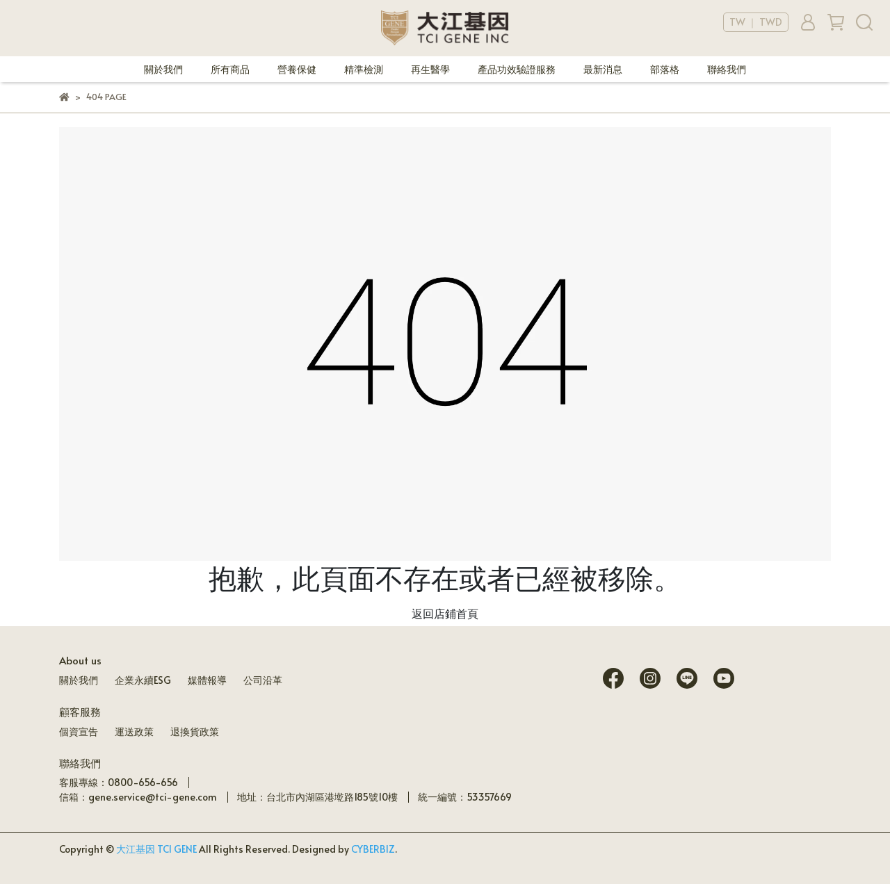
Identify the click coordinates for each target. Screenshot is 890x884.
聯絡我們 (726, 69)
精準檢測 (363, 69)
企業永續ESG (143, 680)
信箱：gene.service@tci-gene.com (138, 796)
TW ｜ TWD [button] (755, 22)
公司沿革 (262, 680)
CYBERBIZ (373, 849)
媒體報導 (207, 680)
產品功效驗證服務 (517, 69)
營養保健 (296, 69)
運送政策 (134, 731)
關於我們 (163, 69)
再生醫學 (430, 69)
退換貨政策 (194, 731)
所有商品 (230, 69)
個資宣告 (78, 731)
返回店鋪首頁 (445, 613)
